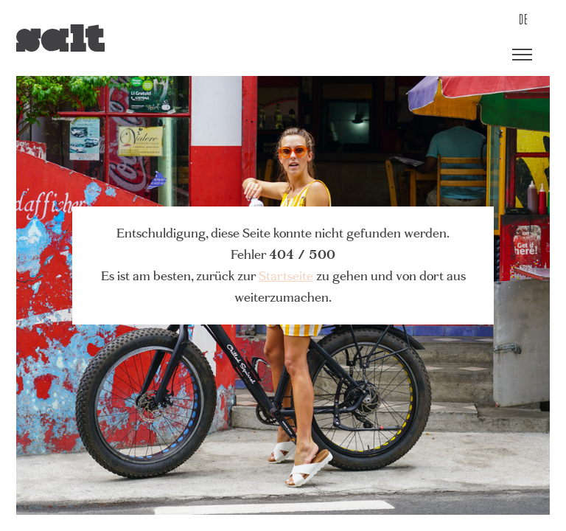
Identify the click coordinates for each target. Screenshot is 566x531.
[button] (522, 55)
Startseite (286, 275)
